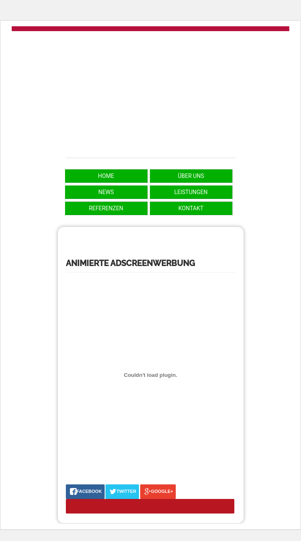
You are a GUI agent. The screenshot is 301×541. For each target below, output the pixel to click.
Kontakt (190, 208)
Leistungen (191, 192)
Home (106, 176)
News (106, 192)
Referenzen (106, 208)
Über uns (191, 176)
